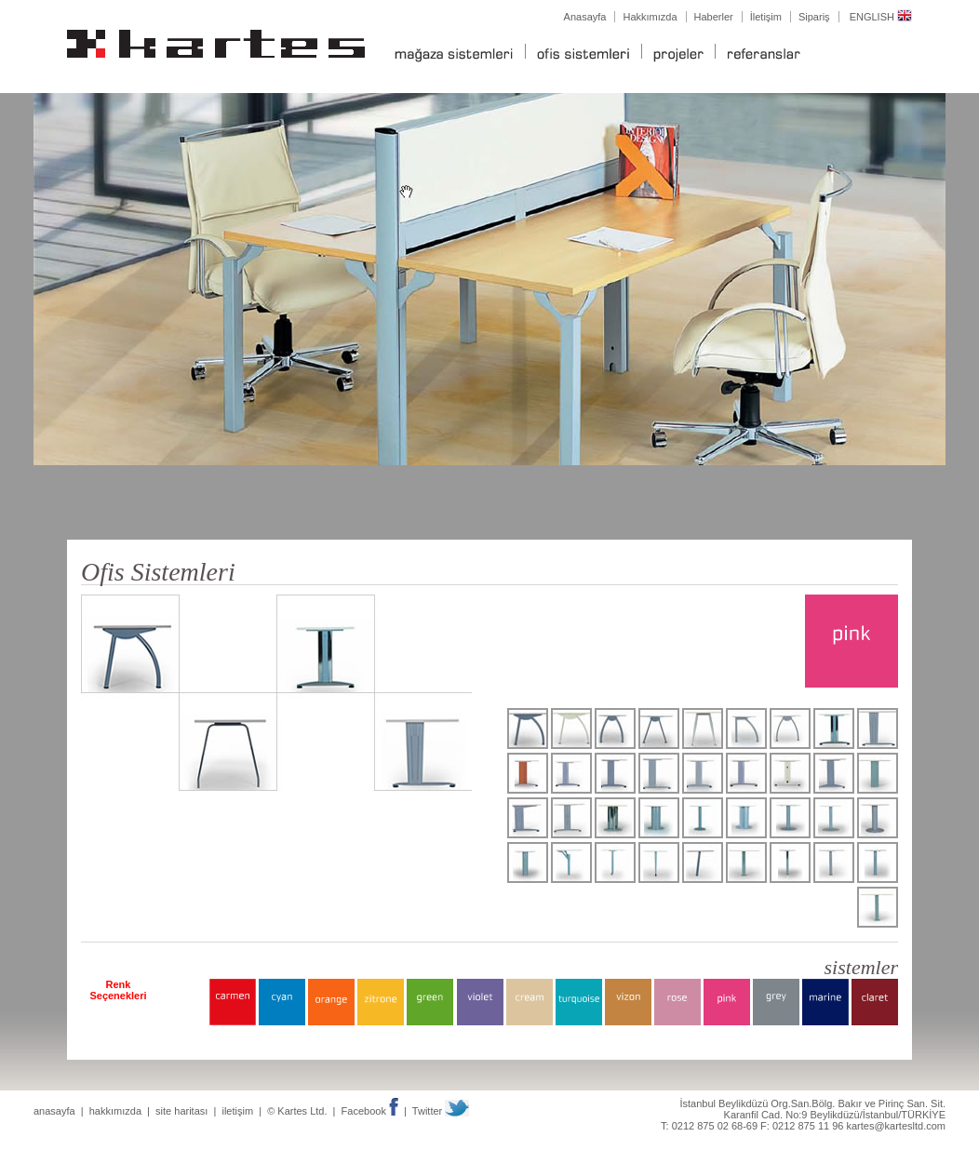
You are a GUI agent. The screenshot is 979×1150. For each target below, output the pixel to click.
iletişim (237, 1111)
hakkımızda (115, 1111)
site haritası (181, 1111)
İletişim (766, 16)
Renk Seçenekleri (117, 990)
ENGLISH (881, 16)
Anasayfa (585, 16)
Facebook (370, 1111)
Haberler (713, 16)
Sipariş (814, 16)
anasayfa (54, 1111)
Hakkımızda (650, 16)
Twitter (440, 1111)
